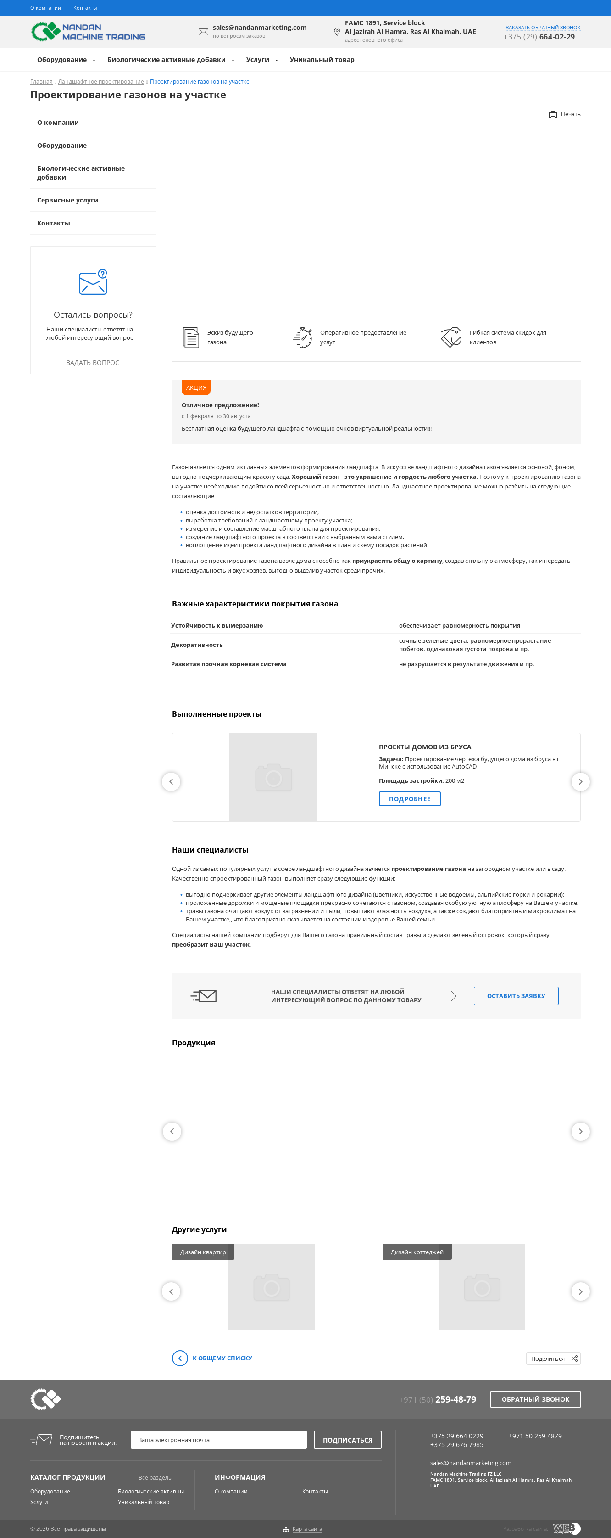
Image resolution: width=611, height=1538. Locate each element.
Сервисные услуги (68, 200)
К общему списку (212, 1358)
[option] (376, 777)
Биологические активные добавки (166, 59)
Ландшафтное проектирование (101, 82)
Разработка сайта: (525, 1528)
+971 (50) (437, 1399)
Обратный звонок (535, 1399)
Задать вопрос (93, 362)
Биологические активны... (153, 1491)
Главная (41, 82)
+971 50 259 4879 (535, 1435)
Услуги (257, 59)
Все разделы (155, 1478)
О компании (45, 7)
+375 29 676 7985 (456, 1444)
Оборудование (62, 59)
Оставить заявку (516, 996)
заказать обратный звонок (543, 27)
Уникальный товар (322, 59)
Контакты (85, 7)
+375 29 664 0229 (456, 1435)
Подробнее (410, 799)
